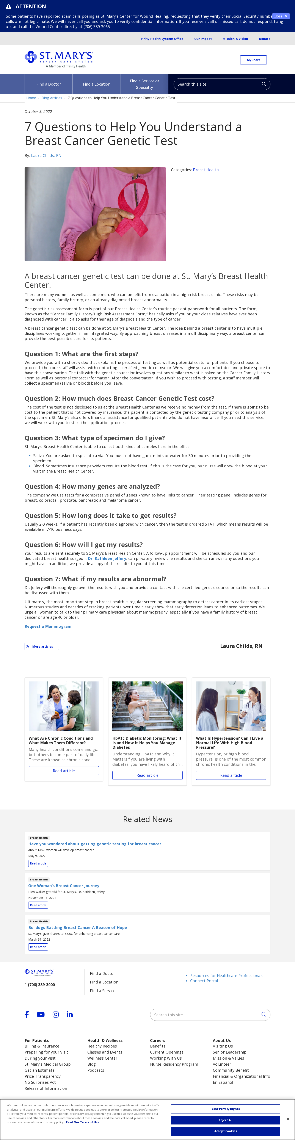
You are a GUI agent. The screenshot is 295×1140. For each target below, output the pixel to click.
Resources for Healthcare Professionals (226, 975)
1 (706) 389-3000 (40, 984)
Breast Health (206, 169)
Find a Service (102, 990)
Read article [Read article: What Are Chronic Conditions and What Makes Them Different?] (64, 729)
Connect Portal (204, 980)
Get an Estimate (40, 1070)
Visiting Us (223, 1046)
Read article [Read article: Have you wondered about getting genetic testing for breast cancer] (147, 851)
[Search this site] (222, 84)
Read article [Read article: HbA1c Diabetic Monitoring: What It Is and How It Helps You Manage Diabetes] (147, 731)
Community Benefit (231, 1070)
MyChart (253, 60)
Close (281, 16)
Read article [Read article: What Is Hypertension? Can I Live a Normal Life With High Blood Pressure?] (231, 731)
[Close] (288, 1119)
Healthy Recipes (102, 1046)
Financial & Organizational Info (241, 1076)
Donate (264, 39)
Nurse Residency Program (174, 1064)
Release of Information (46, 1088)
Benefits (157, 1046)
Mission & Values (228, 1058)
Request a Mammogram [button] (48, 626)
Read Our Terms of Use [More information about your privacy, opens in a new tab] (82, 1122)
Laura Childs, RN (46, 155)
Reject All (225, 1120)
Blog (91, 1064)
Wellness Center (102, 1058)
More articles (39, 646)
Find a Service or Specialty (144, 82)
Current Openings (167, 1052)
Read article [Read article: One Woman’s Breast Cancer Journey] (147, 892)
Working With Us (166, 1058)
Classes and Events (104, 1052)
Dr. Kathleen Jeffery (107, 558)
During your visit (40, 1058)
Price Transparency (43, 1076)
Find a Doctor (48, 80)
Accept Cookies (225, 1131)
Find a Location (96, 80)
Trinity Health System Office (161, 39)
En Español (223, 1082)
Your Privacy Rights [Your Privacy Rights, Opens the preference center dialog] (226, 1109)
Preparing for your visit (46, 1052)
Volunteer (222, 1064)
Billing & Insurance (42, 1046)
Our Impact (203, 39)
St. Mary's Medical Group (48, 1064)
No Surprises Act (40, 1082)
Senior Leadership (229, 1052)
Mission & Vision (235, 39)
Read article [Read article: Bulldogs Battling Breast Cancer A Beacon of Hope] (147, 934)
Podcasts (95, 1070)
